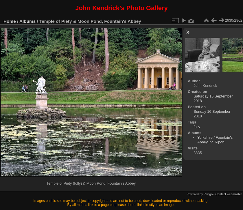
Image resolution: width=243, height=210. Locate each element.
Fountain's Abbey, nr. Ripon (215, 139)
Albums (27, 21)
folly (197, 127)
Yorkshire (205, 137)
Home (9, 21)
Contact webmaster (229, 194)
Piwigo (208, 194)
